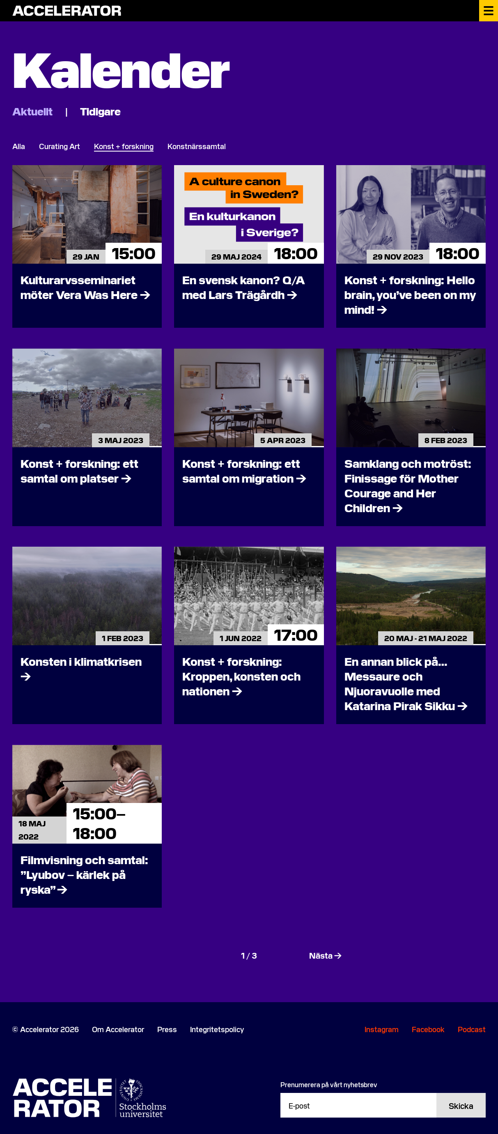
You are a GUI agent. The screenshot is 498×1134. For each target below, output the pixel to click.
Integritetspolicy (217, 1029)
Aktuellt (33, 110)
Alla (18, 146)
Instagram (382, 1029)
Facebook (428, 1029)
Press (167, 1029)
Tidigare (100, 110)
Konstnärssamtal (197, 146)
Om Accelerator (118, 1029)
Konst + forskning (124, 146)
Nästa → (325, 955)
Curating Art (59, 146)
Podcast (472, 1029)
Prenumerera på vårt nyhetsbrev (328, 1084)
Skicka (461, 1105)
